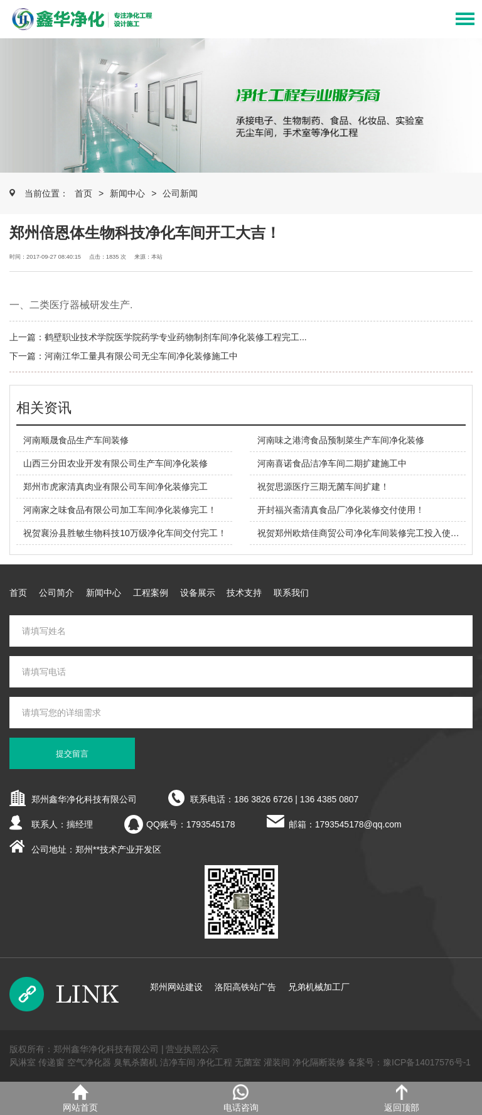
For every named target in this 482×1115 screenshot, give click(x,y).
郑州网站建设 (176, 987)
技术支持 (244, 593)
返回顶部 (401, 1098)
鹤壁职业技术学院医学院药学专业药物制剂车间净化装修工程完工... (176, 337)
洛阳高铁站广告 (245, 987)
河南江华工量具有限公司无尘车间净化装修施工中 (141, 356)
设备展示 (197, 593)
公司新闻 (180, 193)
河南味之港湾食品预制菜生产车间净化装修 (340, 440)
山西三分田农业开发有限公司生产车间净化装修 (115, 463)
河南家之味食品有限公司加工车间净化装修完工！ (120, 510)
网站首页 (80, 1098)
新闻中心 (127, 193)
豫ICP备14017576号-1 (427, 1062)
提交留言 (72, 753)
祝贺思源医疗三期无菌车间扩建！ (323, 487)
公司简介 (56, 593)
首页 (83, 193)
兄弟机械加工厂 (319, 987)
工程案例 (150, 593)
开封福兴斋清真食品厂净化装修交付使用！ (340, 510)
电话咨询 (241, 1098)
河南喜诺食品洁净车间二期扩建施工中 (332, 463)
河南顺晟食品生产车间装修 (76, 440)
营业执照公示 (192, 1049)
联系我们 (291, 593)
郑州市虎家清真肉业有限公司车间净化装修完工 (115, 487)
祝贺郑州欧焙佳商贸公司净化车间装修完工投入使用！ (362, 533)
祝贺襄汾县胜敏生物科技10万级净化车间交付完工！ (125, 533)
